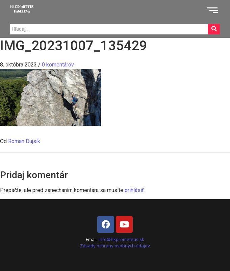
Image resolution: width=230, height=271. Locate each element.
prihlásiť (134, 190)
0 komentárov (58, 64)
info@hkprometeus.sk (121, 239)
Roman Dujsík (24, 141)
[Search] (109, 29)
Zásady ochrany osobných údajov (115, 246)
